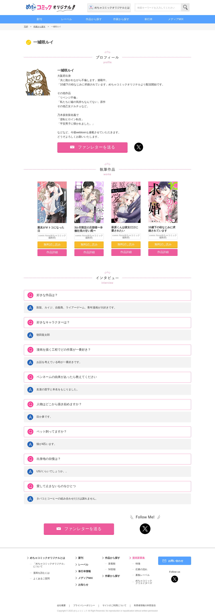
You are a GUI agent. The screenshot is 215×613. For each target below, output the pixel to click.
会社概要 (61, 605)
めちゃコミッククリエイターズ (144, 582)
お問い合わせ (175, 560)
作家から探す (121, 19)
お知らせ (83, 584)
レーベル (66, 19)
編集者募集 (211, 91)
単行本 (148, 19)
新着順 (111, 563)
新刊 (39, 19)
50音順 (112, 569)
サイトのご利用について (114, 605)
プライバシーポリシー (84, 605)
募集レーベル (143, 575)
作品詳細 (52, 252)
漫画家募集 (138, 558)
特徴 (138, 563)
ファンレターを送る (96, 147)
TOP (26, 26)
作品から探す (94, 19)
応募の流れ (141, 569)
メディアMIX (175, 19)
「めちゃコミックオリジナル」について (48, 565)
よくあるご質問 (41, 578)
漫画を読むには (41, 573)
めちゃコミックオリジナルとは (112, 7)
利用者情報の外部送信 (145, 605)
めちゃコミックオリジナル (51, 7)
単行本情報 (84, 571)
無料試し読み (52, 244)
